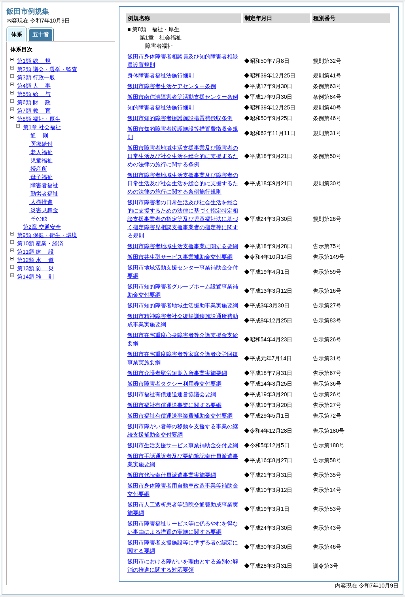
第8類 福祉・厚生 (39, 119)
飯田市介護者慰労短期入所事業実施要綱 (177, 373)
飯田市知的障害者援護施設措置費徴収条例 (180, 118)
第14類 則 (35, 276)
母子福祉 (41, 177)
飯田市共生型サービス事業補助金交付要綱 (180, 257)
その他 (38, 218)
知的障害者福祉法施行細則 (160, 107)
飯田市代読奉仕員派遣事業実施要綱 (171, 475)
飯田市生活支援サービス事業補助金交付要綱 (182, 445)
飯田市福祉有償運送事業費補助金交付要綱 (180, 415)
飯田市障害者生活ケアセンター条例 (171, 86)
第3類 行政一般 (36, 77)
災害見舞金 (43, 210)
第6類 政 (34, 102)
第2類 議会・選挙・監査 (47, 69)
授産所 (38, 169)
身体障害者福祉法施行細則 (160, 75)
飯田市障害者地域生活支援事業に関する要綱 (182, 246)
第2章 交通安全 (42, 227)
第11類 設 (35, 252)
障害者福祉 (43, 185)
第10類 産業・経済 (40, 243)
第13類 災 (35, 268)
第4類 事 (34, 86)
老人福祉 (41, 152)
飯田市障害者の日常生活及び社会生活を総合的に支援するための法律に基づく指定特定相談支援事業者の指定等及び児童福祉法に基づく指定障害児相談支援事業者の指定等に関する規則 (182, 219)
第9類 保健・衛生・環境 (47, 235)
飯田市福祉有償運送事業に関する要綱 (174, 405)
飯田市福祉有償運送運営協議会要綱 (171, 394)
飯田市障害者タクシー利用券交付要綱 (174, 383)
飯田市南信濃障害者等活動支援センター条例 (182, 97)
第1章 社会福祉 (42, 127)
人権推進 (41, 202)
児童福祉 (41, 160)
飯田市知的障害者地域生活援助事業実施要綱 (182, 305)
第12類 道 (35, 260)
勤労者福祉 (43, 193)
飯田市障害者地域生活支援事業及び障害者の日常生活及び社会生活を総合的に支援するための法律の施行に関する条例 (182, 156)
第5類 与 (34, 94)
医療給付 (41, 144)
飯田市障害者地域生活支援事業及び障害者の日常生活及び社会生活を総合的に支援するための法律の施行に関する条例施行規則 (182, 183)
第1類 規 (34, 61)
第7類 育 (34, 110)
